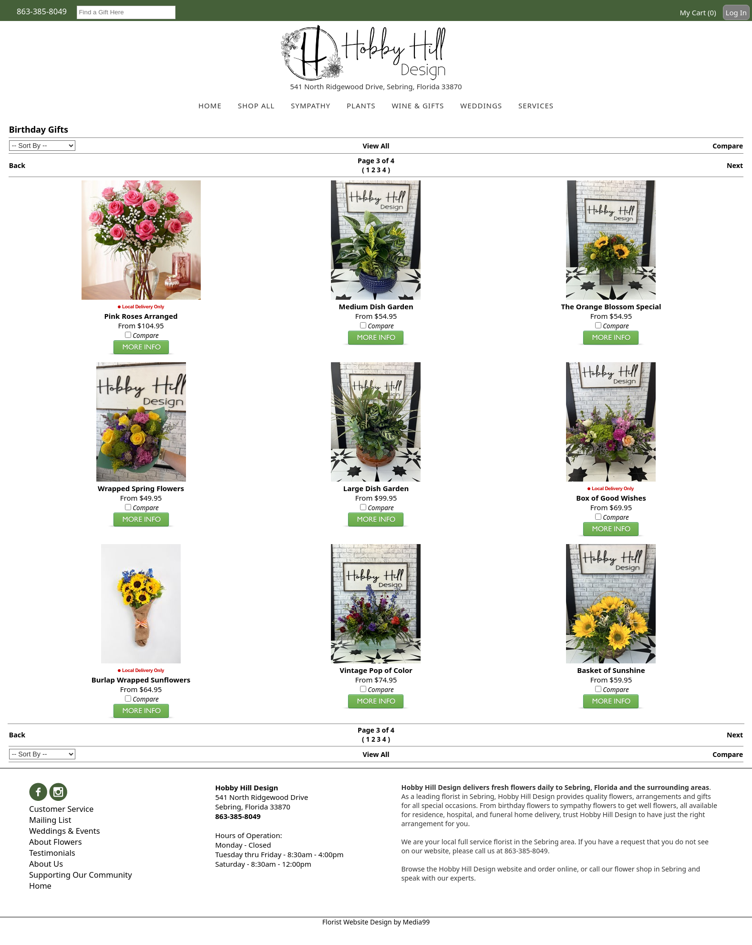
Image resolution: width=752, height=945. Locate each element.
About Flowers (55, 841)
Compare (727, 145)
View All (375, 145)
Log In (736, 12)
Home (40, 885)
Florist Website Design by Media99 (376, 921)
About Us (46, 863)
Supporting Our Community (80, 874)
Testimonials (52, 852)
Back (17, 165)
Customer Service (61, 808)
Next (735, 165)
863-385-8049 (42, 11)
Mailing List (50, 819)
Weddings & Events (64, 830)
